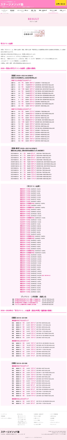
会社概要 (52, 418)
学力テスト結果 (53, 11)
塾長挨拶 (12, 11)
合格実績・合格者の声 (38, 414)
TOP (1, 13)
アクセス (52, 420)
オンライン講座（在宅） (22, 419)
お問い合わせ (60, 4)
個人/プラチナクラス (21, 424)
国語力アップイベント (38, 422)
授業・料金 (33, 11)
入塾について (63, 11)
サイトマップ (53, 424)
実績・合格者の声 (43, 11)
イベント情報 (37, 420)
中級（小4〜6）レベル (22, 417)
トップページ (4, 11)
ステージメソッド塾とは (22, 11)
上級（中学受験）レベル (22, 421)
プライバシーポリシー (55, 422)
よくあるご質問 (37, 424)
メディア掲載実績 (54, 414)
